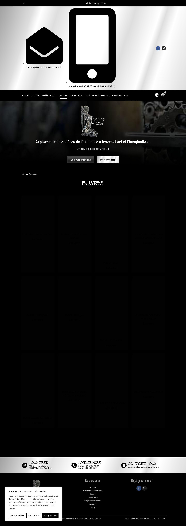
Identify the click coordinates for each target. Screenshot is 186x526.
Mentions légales (131, 522)
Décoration (76, 95)
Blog (126, 95)
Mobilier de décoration (44, 95)
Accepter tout (50, 515)
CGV (163, 522)
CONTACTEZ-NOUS (142, 468)
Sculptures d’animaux (97, 95)
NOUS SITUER (38, 467)
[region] (33, 504)
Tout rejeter (34, 515)
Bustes (63, 95)
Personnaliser (17, 515)
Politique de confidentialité (150, 522)
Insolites (116, 95)
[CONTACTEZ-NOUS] (124, 469)
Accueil (25, 95)
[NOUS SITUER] (24, 469)
